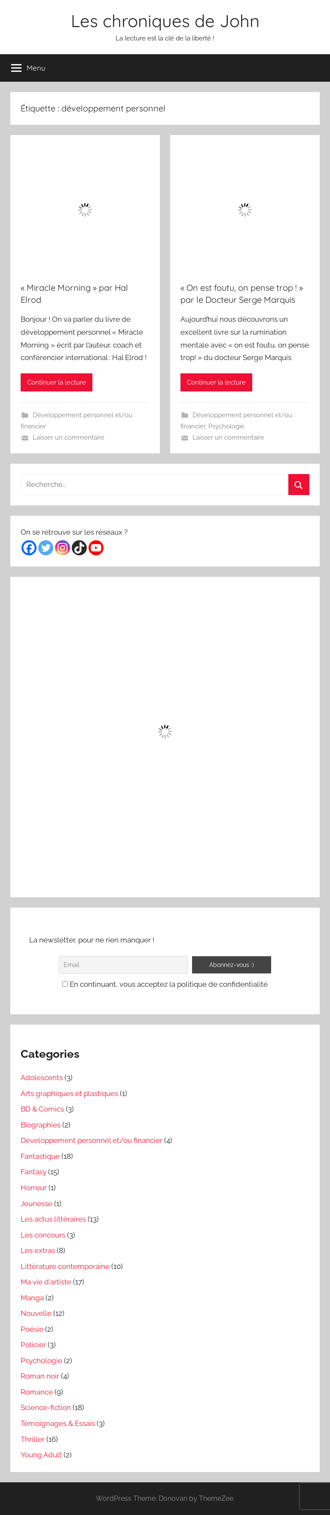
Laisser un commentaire (68, 437)
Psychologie (226, 426)
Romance (37, 1392)
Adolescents (42, 1077)
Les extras (38, 1250)
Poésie (32, 1329)
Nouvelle (36, 1313)
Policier (33, 1344)
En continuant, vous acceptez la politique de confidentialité (165, 984)
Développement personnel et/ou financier (91, 1140)
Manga (32, 1297)
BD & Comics (42, 1109)
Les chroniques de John (165, 20)
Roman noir (40, 1376)
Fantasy (33, 1171)
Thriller (33, 1439)
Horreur (34, 1187)
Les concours (43, 1235)
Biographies (41, 1125)
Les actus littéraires (53, 1219)
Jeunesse (36, 1203)
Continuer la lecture (56, 382)
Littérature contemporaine (65, 1266)
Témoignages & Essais (58, 1423)
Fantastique (40, 1156)
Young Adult (41, 1454)
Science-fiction (46, 1407)
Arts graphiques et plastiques (69, 1093)
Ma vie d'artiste (46, 1282)
